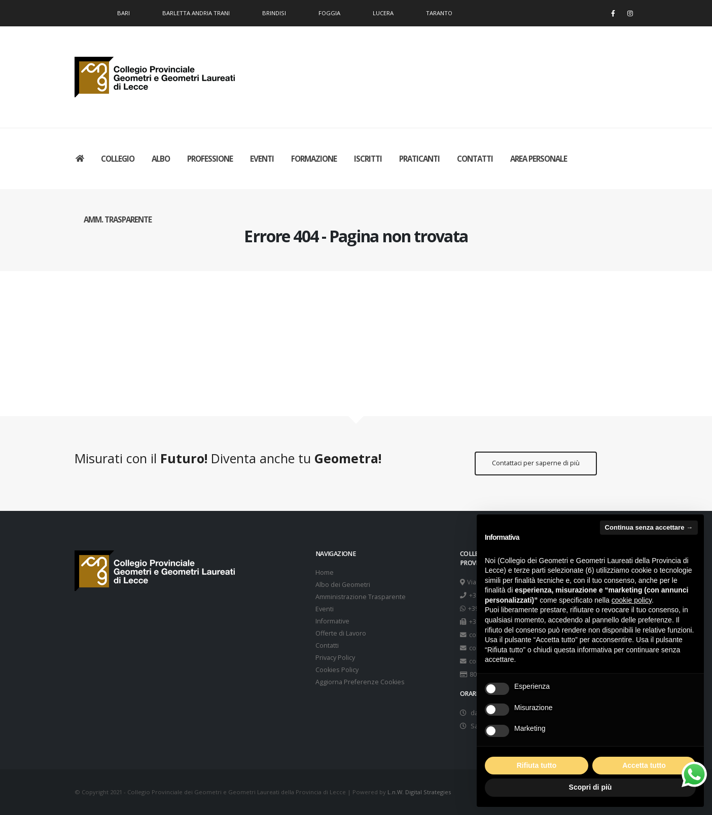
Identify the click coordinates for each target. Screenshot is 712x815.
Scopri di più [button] (590, 787)
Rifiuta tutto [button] (537, 765)
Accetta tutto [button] (644, 765)
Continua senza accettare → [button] (649, 527)
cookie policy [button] (632, 600)
